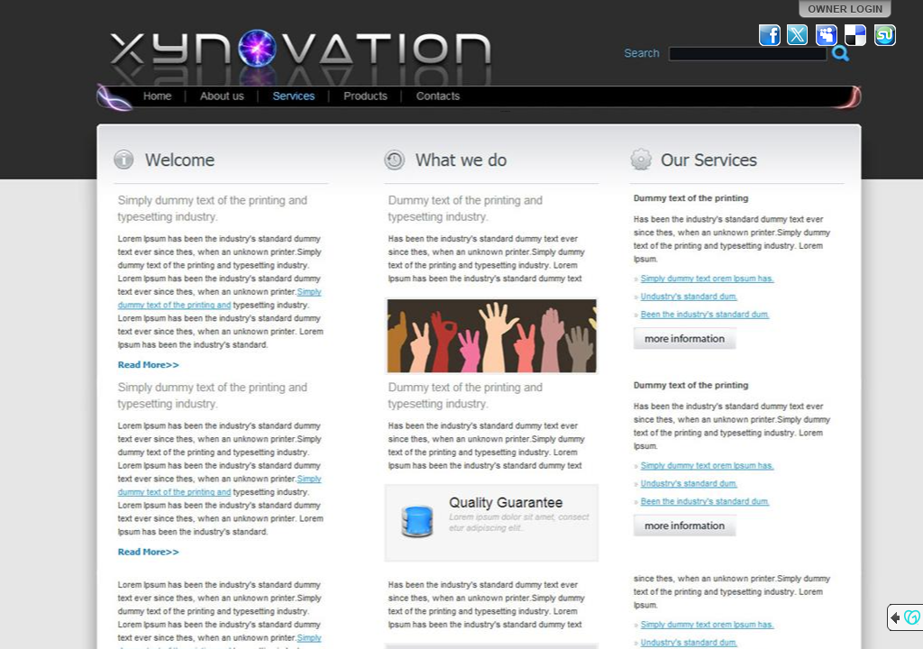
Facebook (769, 35)
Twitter (798, 35)
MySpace (827, 35)
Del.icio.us (856, 35)
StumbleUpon (885, 35)
